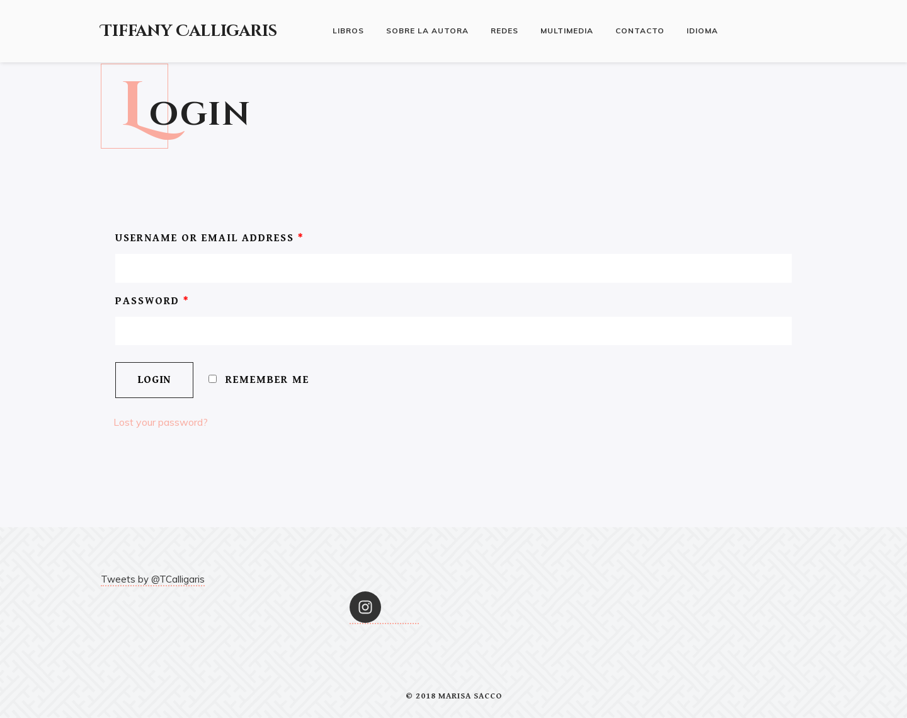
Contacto (640, 30)
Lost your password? (160, 422)
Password (152, 301)
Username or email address (209, 238)
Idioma (702, 30)
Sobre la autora (427, 30)
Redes (504, 30)
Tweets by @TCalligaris (153, 579)
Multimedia (566, 30)
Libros (348, 30)
